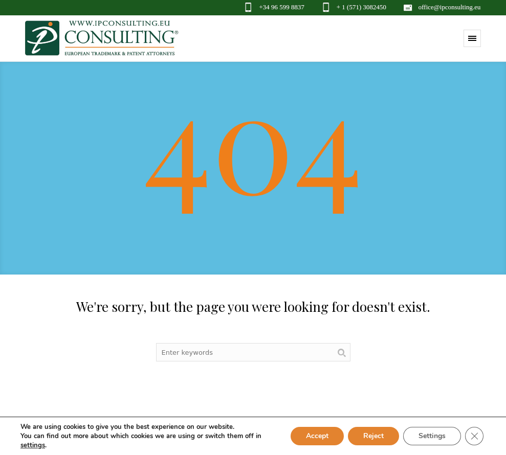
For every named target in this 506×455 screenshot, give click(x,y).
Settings (432, 436)
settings (32, 445)
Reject (373, 436)
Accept (317, 436)
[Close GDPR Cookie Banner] (474, 436)
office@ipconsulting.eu (450, 7)
